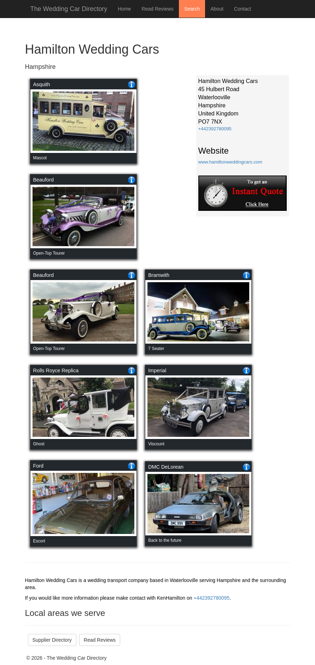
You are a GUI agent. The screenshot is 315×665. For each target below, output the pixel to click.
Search (192, 9)
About (216, 9)
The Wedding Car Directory (68, 8)
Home (124, 9)
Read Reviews (158, 9)
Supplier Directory (52, 640)
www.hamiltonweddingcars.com (230, 162)
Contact (242, 9)
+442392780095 (215, 128)
